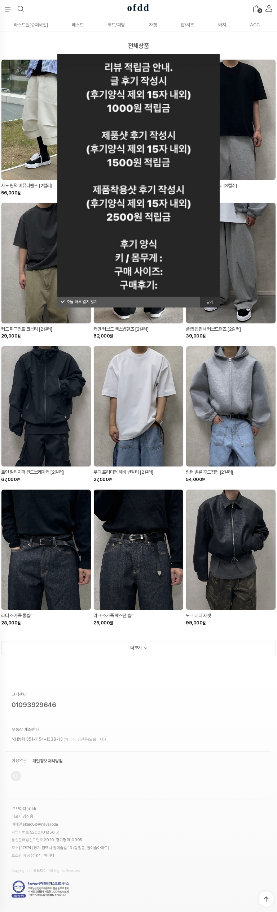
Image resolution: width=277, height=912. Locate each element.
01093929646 (34, 705)
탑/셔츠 (187, 24)
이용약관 (19, 760)
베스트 (77, 24)
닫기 (209, 302)
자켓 (153, 24)
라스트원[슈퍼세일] (31, 24)
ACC (254, 24)
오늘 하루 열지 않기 (79, 302)
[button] (20, 9)
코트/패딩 (116, 24)
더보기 (136, 647)
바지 (222, 24)
